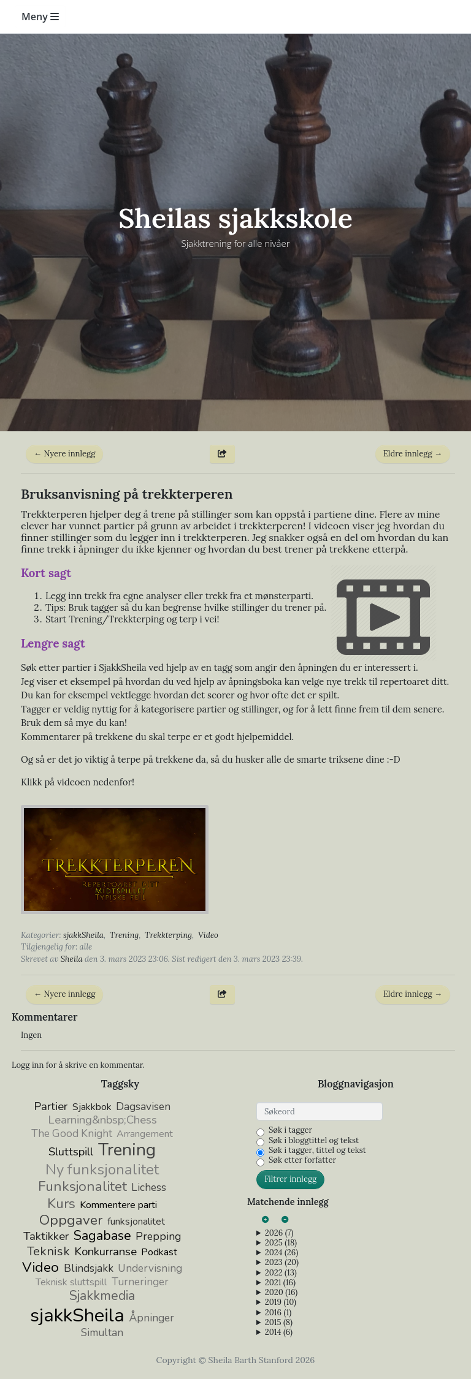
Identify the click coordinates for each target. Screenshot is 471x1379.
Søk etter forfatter (302, 1160)
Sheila (72, 959)
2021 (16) (280, 1283)
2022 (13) (281, 1273)
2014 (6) (279, 1332)
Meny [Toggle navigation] (40, 16)
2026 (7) (279, 1233)
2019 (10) (280, 1302)
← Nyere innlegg (64, 453)
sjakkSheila (83, 935)
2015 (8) (279, 1323)
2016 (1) (278, 1313)
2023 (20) (282, 1263)
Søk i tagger (290, 1130)
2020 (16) (281, 1293)
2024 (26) (281, 1253)
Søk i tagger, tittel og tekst (317, 1150)
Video (208, 935)
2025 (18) (281, 1243)
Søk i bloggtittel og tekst (314, 1141)
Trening (124, 935)
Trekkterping (168, 935)
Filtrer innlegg (290, 1179)
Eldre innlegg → (412, 453)
